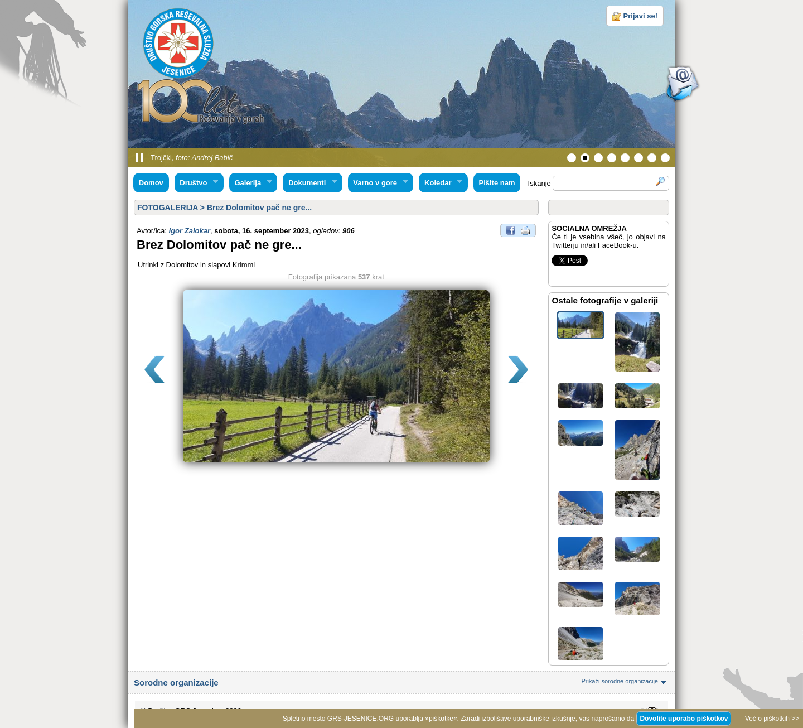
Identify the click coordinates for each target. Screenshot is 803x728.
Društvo (196, 183)
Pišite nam (496, 183)
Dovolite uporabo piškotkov (684, 718)
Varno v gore (378, 183)
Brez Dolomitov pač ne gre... (259, 207)
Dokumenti (309, 183)
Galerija (250, 183)
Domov (151, 183)
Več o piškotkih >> (772, 718)
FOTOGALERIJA (167, 207)
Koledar (440, 183)
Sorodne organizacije (401, 682)
